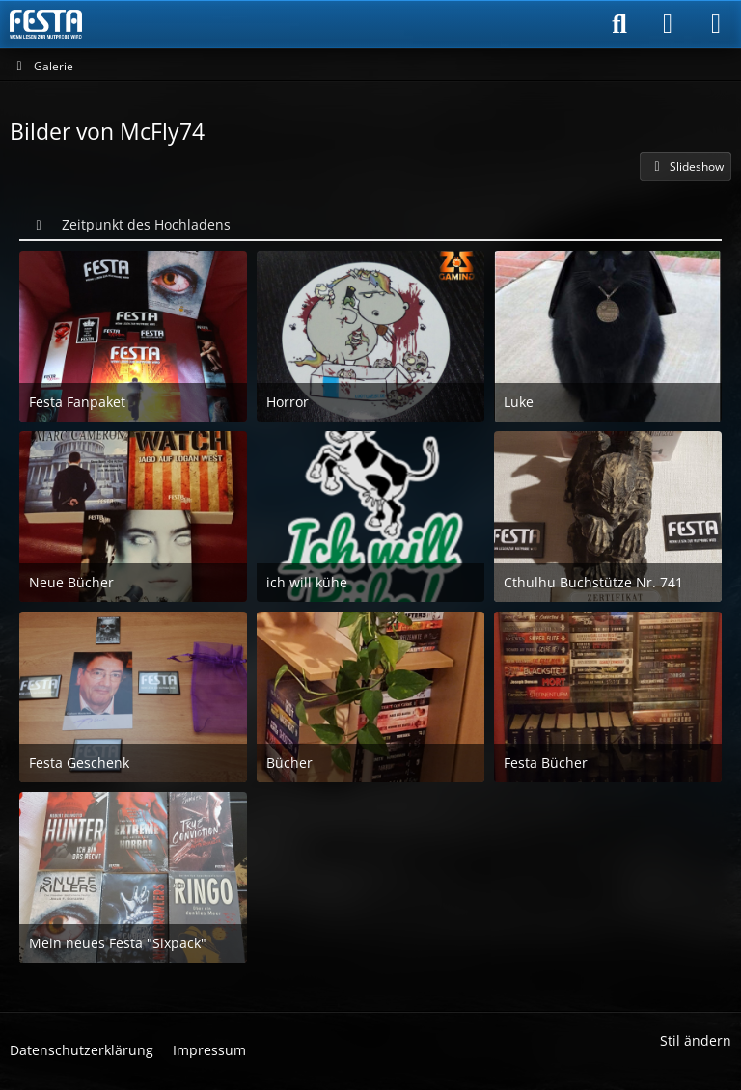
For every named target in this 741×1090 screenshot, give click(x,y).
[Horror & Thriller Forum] (46, 24)
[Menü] (716, 24)
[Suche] (619, 24)
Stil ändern (695, 1040)
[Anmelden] (667, 24)
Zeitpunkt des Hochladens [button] (146, 224)
